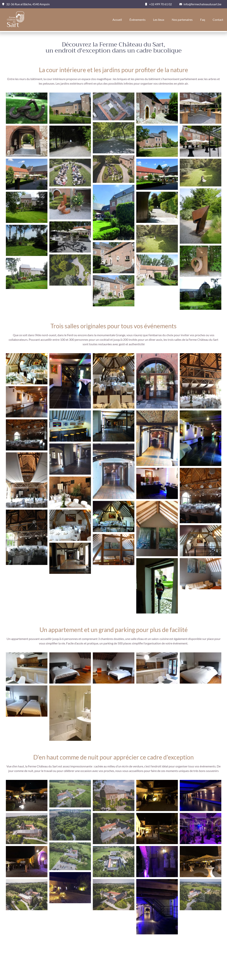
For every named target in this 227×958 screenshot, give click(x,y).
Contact (218, 19)
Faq (202, 19)
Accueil (117, 19)
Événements (137, 19)
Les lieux (158, 19)
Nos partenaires (182, 19)
